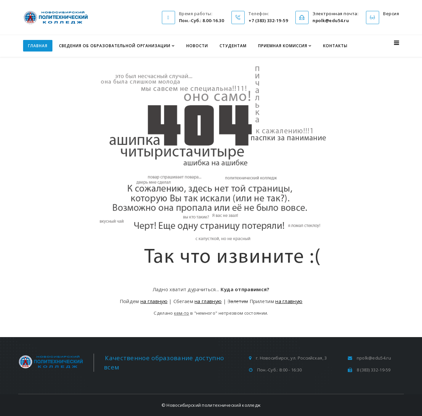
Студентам (233, 46)
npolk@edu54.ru (374, 358)
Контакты (335, 46)
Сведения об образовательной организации (114, 46)
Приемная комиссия (282, 46)
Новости (197, 46)
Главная (37, 46)
